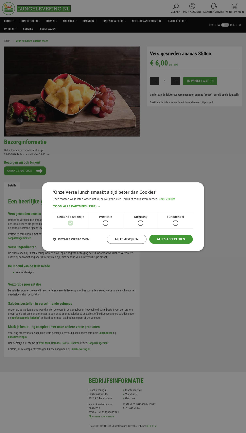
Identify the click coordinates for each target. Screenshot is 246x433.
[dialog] (123, 216)
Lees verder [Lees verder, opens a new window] (167, 199)
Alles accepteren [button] (171, 239)
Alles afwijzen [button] (127, 239)
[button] (123, 206)
